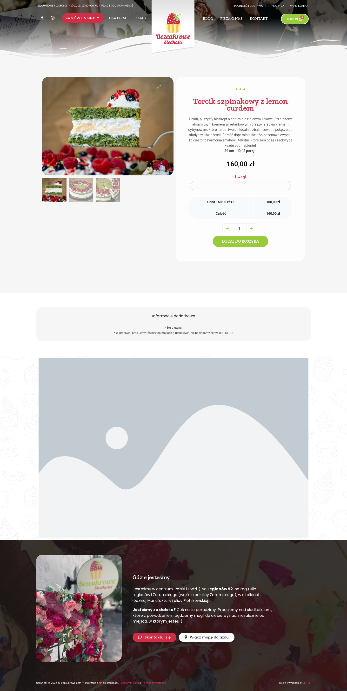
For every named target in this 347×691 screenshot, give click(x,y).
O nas (140, 18)
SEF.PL (306, 682)
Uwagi (240, 177)
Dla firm (117, 18)
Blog (208, 18)
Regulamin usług (130, 682)
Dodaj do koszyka (240, 241)
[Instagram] (53, 18)
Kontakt (259, 18)
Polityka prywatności (154, 682)
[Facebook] (42, 18)
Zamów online (82, 18)
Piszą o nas (231, 18)
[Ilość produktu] (239, 228)
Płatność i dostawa (248, 6)
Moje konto (298, 6)
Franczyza (276, 6)
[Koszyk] (295, 19)
